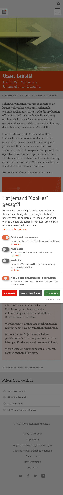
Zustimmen (52, 293)
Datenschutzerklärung (14, 228)
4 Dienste (16, 244)
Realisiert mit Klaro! (52, 299)
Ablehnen (9, 293)
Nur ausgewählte (30, 293)
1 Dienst (15, 270)
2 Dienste (15, 255)
